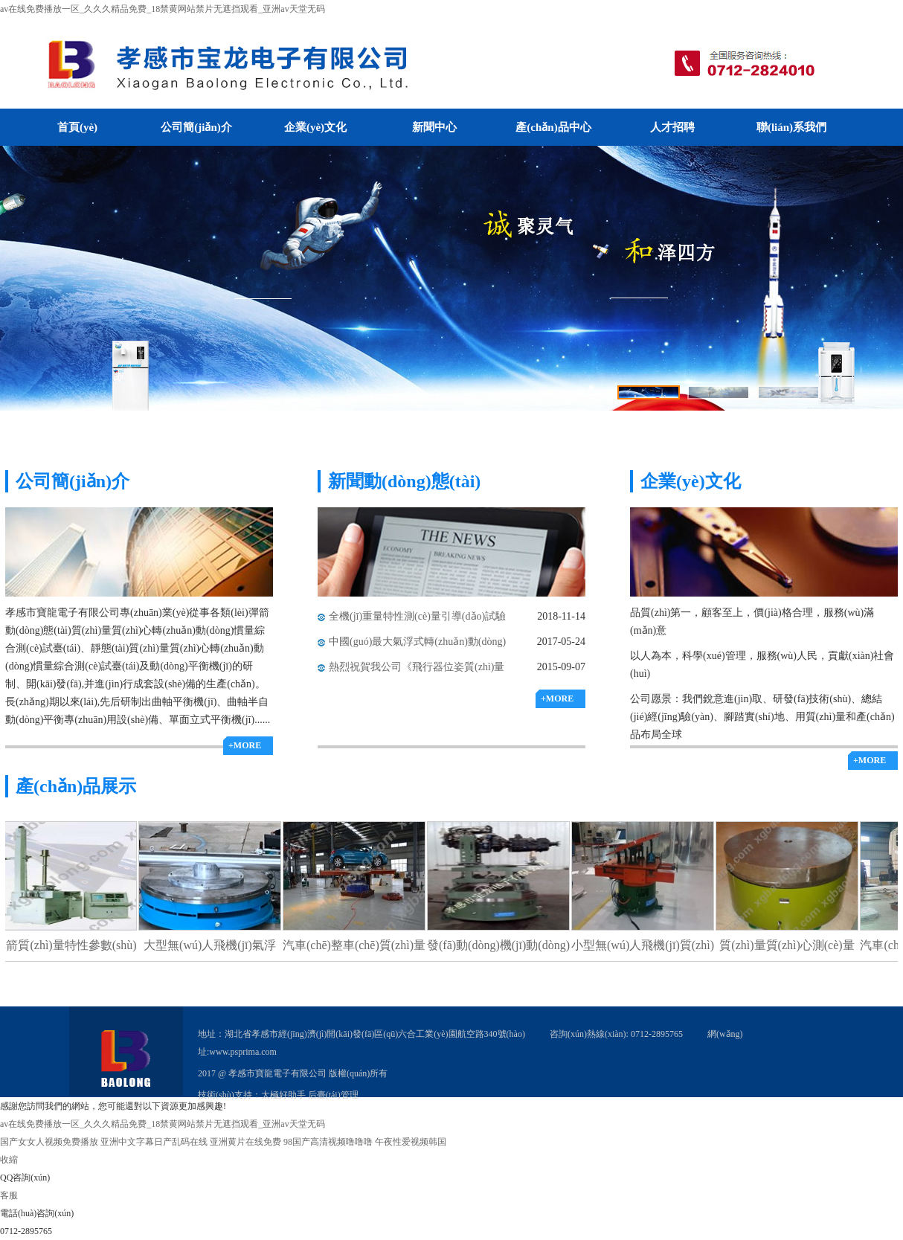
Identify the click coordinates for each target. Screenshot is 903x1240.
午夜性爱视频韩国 (410, 1142)
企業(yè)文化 (315, 127)
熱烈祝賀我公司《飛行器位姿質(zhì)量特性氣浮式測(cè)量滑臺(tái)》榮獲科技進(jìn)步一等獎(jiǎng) (418, 670)
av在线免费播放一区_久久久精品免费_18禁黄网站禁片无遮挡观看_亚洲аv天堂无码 (162, 9)
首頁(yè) (77, 127)
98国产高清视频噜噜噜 (328, 1142)
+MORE (244, 745)
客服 (9, 1195)
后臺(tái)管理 (333, 1095)
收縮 (9, 1159)
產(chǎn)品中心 (553, 127)
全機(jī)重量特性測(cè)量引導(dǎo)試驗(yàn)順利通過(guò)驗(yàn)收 (417, 620)
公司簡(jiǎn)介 (196, 127)
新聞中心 (434, 127)
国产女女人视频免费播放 (49, 1142)
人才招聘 (672, 127)
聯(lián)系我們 (791, 127)
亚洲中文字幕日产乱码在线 (154, 1142)
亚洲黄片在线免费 (245, 1142)
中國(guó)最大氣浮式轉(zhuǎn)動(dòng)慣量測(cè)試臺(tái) (417, 645)
